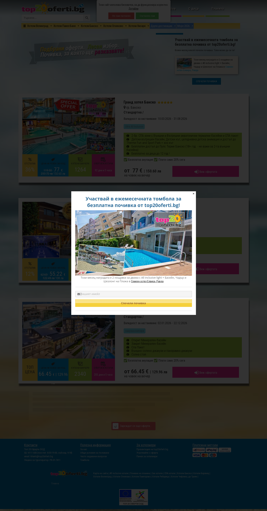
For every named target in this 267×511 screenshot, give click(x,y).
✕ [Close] (194, 193)
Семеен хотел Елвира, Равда (147, 281)
